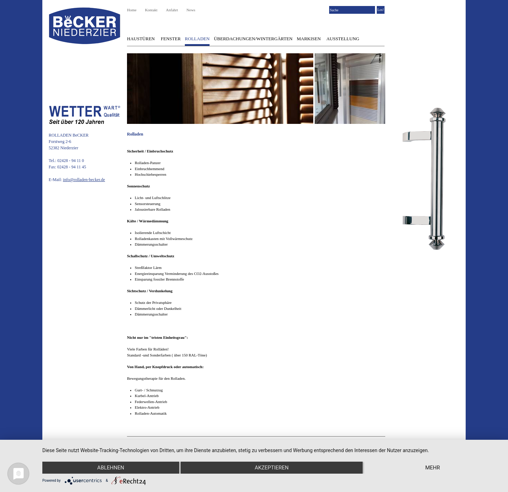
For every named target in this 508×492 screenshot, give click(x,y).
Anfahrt (172, 10)
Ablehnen (110, 467)
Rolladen (197, 38)
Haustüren (141, 38)
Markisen (309, 38)
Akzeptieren (272, 467)
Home (132, 10)
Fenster (171, 38)
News (191, 10)
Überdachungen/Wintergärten (253, 38)
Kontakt (151, 10)
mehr (432, 467)
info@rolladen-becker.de (84, 179)
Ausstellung (342, 38)
